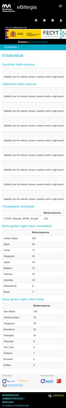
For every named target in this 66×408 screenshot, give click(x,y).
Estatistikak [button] (12, 47)
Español (33, 42)
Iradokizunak (22, 405)
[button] (44, 20)
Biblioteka (8, 402)
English (44, 42)
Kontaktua (7, 405)
